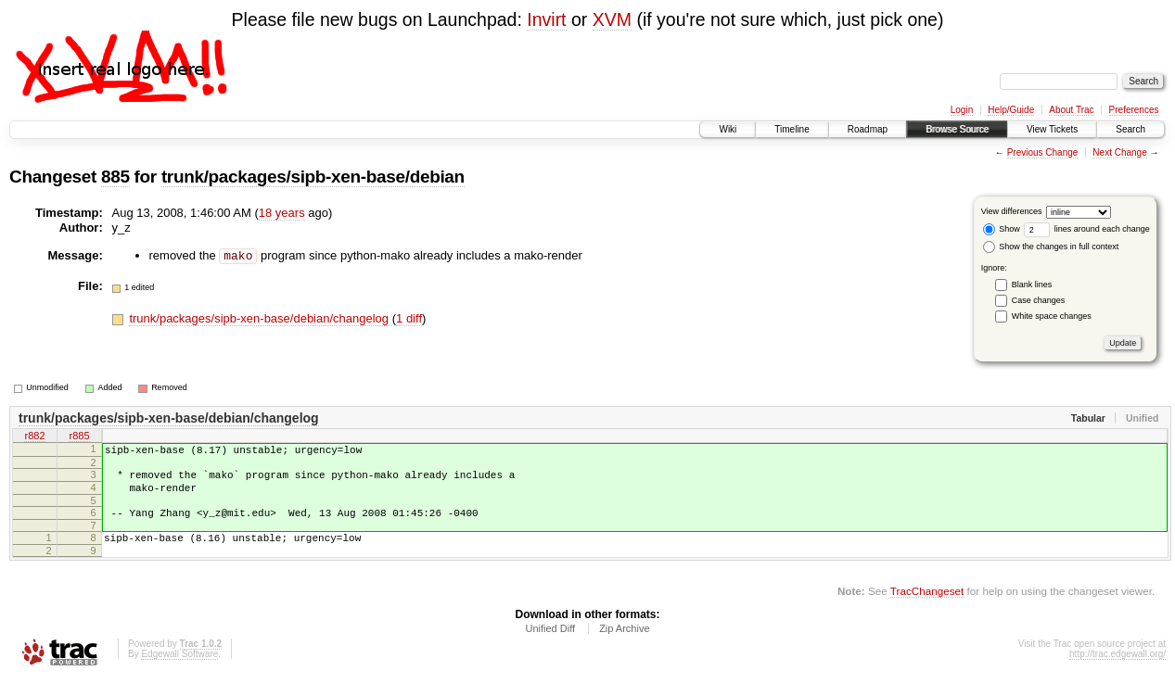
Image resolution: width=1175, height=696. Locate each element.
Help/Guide (1011, 110)
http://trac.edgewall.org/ (1117, 670)
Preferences (1134, 110)
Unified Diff (550, 645)
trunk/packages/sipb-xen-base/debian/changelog (260, 318)
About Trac (1071, 110)
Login (962, 110)
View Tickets (1052, 129)
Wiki (727, 129)
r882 (34, 437)
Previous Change (1043, 152)
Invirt (546, 19)
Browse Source (957, 129)
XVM (612, 19)
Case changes (1039, 300)
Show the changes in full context (1051, 246)
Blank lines (1032, 284)
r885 (79, 437)
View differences (1011, 211)
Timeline (791, 129)
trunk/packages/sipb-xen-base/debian (313, 176)
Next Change (1119, 152)
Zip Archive (624, 645)
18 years (282, 213)
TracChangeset (927, 607)
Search (1130, 129)
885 (115, 176)
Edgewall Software (179, 670)
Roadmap (868, 129)
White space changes (1052, 316)
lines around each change (1087, 229)
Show (1001, 229)
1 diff (409, 318)
